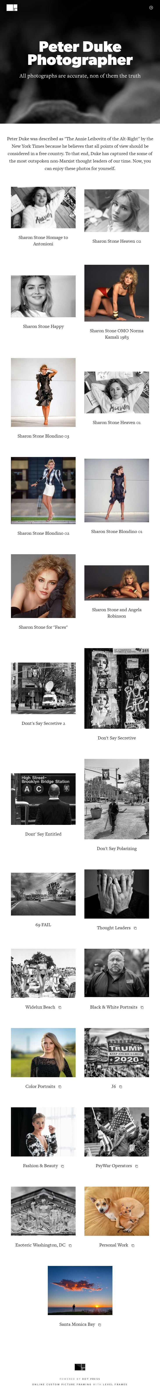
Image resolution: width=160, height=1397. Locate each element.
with (80, 1384)
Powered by (80, 1379)
